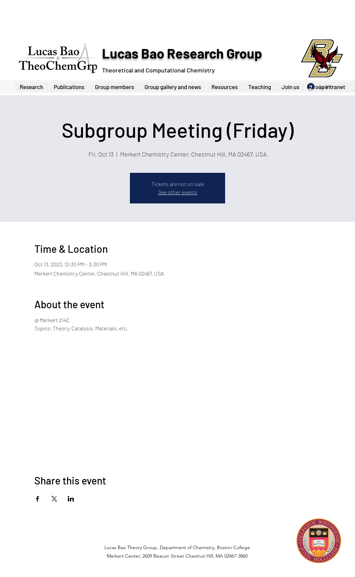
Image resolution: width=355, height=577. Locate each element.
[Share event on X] (54, 498)
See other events (177, 192)
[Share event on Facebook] (37, 498)
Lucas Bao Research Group (182, 53)
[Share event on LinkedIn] (71, 498)
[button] (114, 87)
